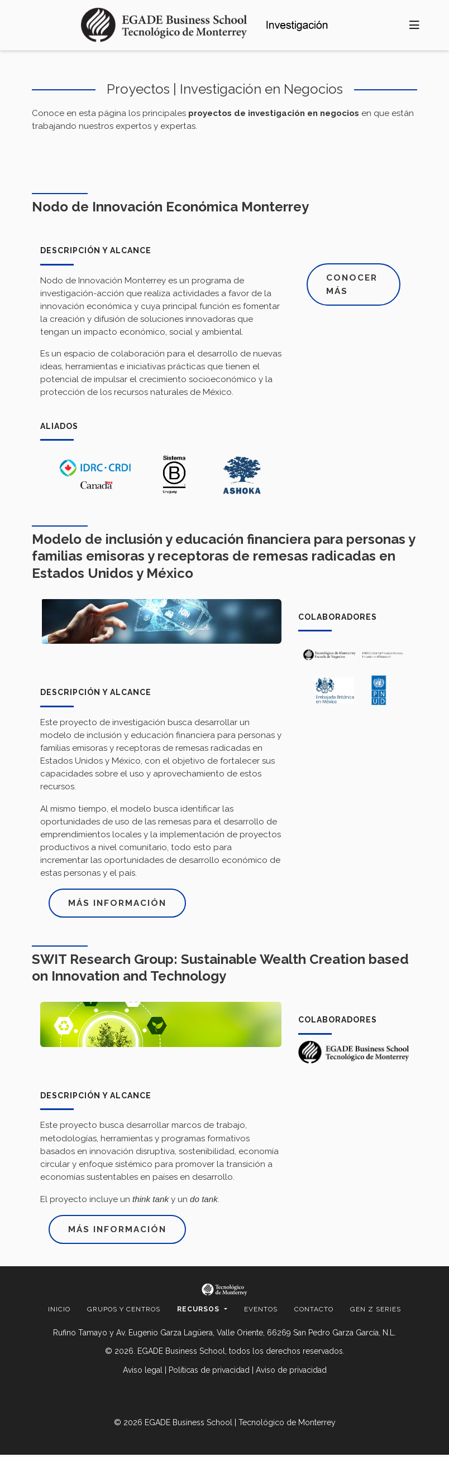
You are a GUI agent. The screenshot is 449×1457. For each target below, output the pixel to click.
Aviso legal (143, 1372)
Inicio (59, 1311)
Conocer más (353, 285)
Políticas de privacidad (209, 1372)
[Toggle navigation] (415, 25)
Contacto (313, 1311)
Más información (119, 903)
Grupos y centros (123, 1311)
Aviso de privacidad (291, 1372)
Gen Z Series (375, 1311)
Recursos (199, 1311)
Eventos (261, 1311)
